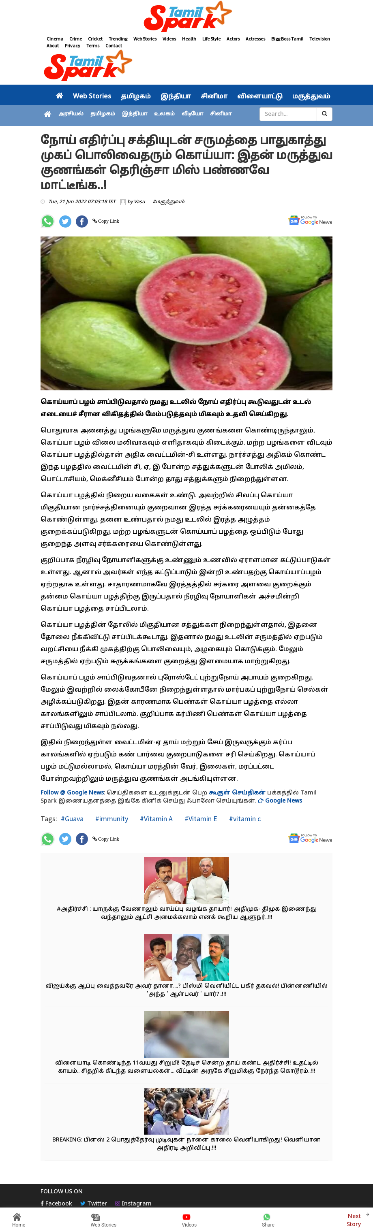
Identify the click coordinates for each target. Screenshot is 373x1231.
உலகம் (164, 114)
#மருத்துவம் (168, 202)
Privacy (72, 46)
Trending (118, 39)
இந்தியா (176, 97)
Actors (233, 39)
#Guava (72, 818)
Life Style (211, 39)
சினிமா (214, 97)
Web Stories (144, 39)
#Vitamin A (155, 818)
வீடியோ (192, 114)
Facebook (56, 1204)
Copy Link (108, 221)
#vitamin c (244, 818)
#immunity (111, 818)
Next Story (354, 1219)
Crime (75, 39)
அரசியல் (71, 114)
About (53, 46)
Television (319, 39)
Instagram (133, 1204)
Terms (92, 46)
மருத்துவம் (311, 97)
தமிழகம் (136, 97)
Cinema (55, 39)
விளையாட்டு (260, 97)
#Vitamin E (200, 818)
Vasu (139, 202)
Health (189, 39)
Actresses (255, 39)
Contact (113, 46)
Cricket (95, 39)
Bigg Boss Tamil (287, 39)
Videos (169, 39)
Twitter (93, 1204)
